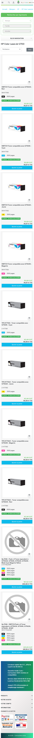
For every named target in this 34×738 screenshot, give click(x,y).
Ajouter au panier (17, 108)
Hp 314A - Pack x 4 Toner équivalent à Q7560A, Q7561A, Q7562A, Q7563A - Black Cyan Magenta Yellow (15, 561)
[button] (9, 2)
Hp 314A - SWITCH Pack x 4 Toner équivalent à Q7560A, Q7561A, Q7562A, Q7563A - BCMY (16, 626)
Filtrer (30, 50)
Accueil (4, 9)
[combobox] (17, 21)
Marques (12, 9)
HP (18, 9)
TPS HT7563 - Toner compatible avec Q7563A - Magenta (15, 442)
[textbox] (16, 21)
